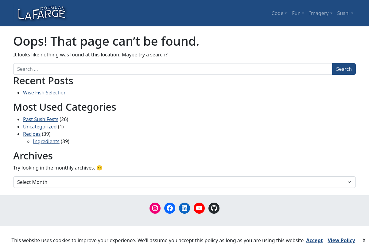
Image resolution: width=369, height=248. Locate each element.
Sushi (343, 13)
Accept (314, 240)
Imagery (318, 13)
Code (278, 13)
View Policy (341, 240)
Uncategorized (40, 126)
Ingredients (46, 141)
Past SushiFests (40, 119)
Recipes (32, 134)
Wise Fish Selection (45, 92)
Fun (296, 13)
